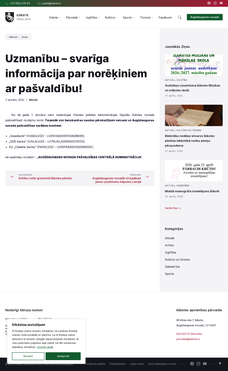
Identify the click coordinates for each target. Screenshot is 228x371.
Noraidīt (28, 356)
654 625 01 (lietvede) (189, 334)
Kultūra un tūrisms (189, 130)
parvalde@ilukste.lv (188, 338)
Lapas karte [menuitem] (137, 363)
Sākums (13, 36)
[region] (46, 341)
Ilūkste (23, 15)
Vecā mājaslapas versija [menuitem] (162, 363)
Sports (169, 274)
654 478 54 (45, 319)
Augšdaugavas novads (204, 17)
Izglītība (182, 80)
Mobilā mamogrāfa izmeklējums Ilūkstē (192, 191)
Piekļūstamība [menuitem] (117, 363)
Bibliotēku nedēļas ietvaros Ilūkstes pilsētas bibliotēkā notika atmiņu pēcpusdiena (190, 140)
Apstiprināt (63, 356)
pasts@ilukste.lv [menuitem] (51, 3)
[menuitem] (53, 17)
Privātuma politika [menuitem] (95, 363)
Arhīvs (169, 245)
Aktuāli (33, 99)
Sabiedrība (183, 185)
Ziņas (25, 36)
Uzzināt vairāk (45, 347)
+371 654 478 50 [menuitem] (20, 3)
